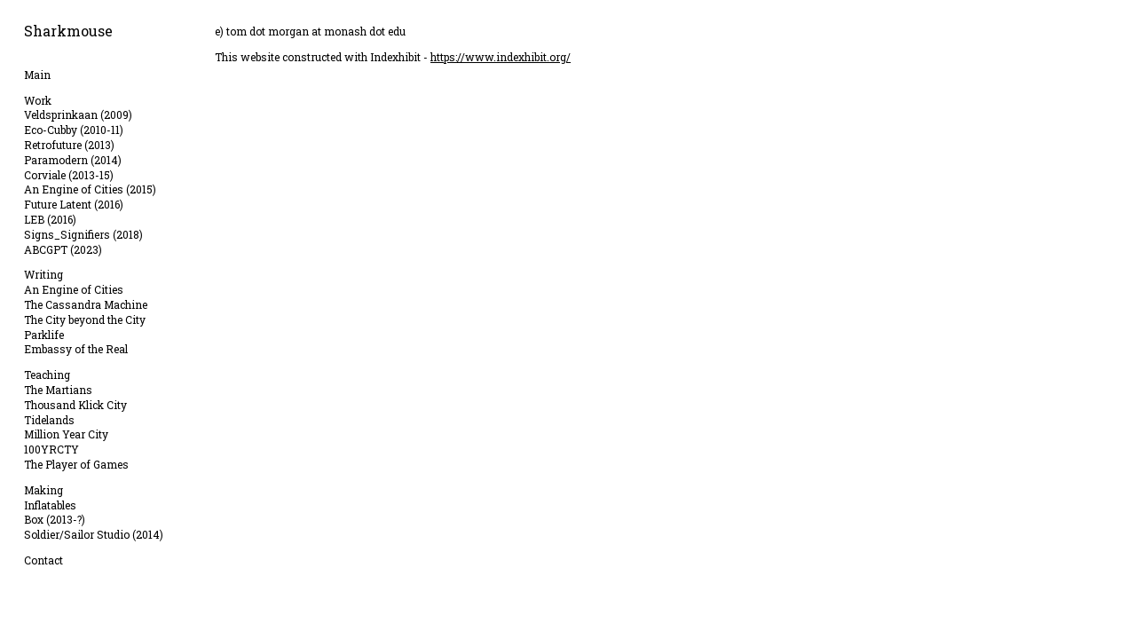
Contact (43, 560)
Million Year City (66, 434)
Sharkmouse (68, 30)
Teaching (47, 374)
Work (37, 100)
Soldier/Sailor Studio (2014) (93, 534)
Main (37, 74)
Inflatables (50, 505)
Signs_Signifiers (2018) (83, 234)
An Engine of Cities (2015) (90, 189)
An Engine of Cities (73, 289)
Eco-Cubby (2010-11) (73, 129)
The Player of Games (76, 464)
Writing (43, 274)
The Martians (58, 390)
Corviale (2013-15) (69, 175)
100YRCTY (51, 449)
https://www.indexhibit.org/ (500, 57)
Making (43, 490)
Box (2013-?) (54, 519)
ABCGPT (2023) (63, 249)
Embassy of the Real (76, 349)
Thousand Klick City (75, 405)
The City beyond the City (85, 319)
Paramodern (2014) (73, 160)
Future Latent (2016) (73, 204)
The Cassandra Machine (85, 304)
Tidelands (49, 420)
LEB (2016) (50, 219)
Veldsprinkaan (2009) (78, 114)
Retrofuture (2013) (69, 145)
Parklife (44, 334)
